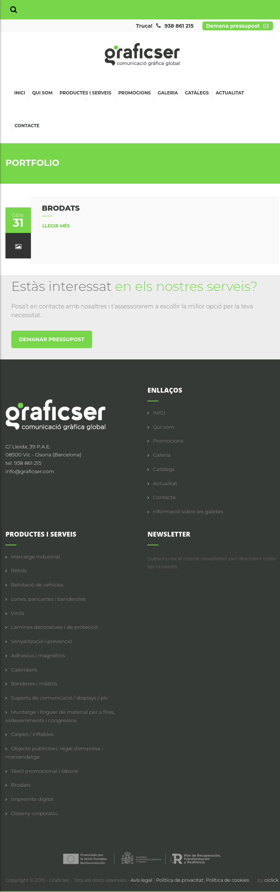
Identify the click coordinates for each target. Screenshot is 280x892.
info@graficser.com (29, 471)
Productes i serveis (85, 94)
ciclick (271, 880)
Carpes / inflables (32, 734)
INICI (159, 412)
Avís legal (142, 880)
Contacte (27, 125)
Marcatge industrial (35, 556)
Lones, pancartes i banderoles (48, 599)
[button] (13, 9)
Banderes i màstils (34, 683)
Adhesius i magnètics (38, 655)
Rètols (19, 570)
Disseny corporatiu (34, 813)
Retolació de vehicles (37, 584)
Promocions (134, 93)
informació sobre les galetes (188, 511)
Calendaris (24, 669)
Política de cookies (227, 880)
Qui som (42, 93)
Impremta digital (32, 799)
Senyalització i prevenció (41, 641)
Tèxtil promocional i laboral (44, 771)
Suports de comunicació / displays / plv (59, 697)
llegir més (56, 226)
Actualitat (230, 93)
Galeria (168, 93)
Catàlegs (197, 93)
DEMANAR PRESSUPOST (51, 339)
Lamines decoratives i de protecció (54, 627)
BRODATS (61, 208)
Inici (19, 93)
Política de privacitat (180, 880)
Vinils (17, 613)
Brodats (21, 785)
